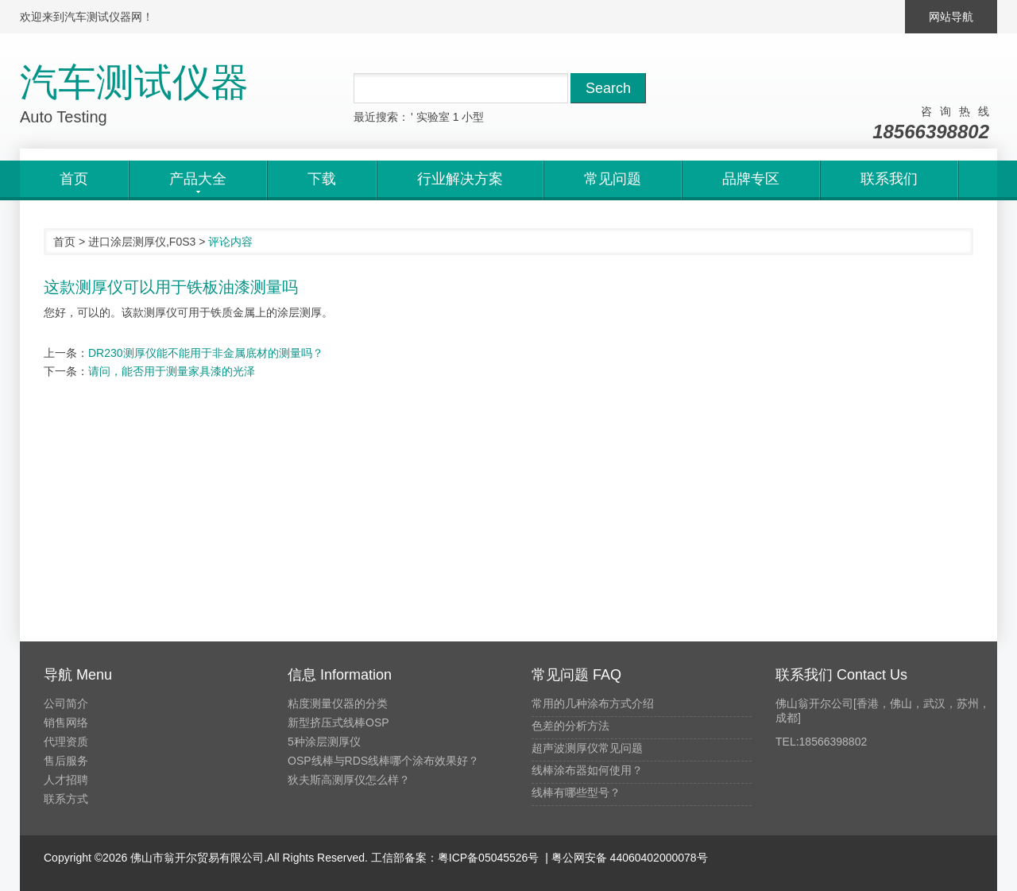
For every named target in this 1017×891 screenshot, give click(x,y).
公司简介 (66, 703)
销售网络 (66, 722)
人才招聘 (66, 779)
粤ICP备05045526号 (488, 857)
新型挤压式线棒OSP (338, 722)
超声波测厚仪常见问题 (587, 748)
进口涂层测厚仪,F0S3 (141, 241)
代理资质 (66, 741)
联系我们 (889, 179)
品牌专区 (750, 179)
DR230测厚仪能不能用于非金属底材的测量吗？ (205, 353)
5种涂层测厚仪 (324, 741)
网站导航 (951, 16)
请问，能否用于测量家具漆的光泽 (171, 371)
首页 (74, 179)
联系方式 (66, 798)
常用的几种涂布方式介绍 (593, 703)
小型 (473, 116)
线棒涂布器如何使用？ (587, 770)
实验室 (433, 116)
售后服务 (66, 760)
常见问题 (612, 179)
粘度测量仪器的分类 (338, 703)
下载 (321, 179)
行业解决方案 (460, 179)
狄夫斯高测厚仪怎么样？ (349, 779)
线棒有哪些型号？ (576, 792)
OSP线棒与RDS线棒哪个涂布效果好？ (383, 760)
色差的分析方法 (570, 725)
